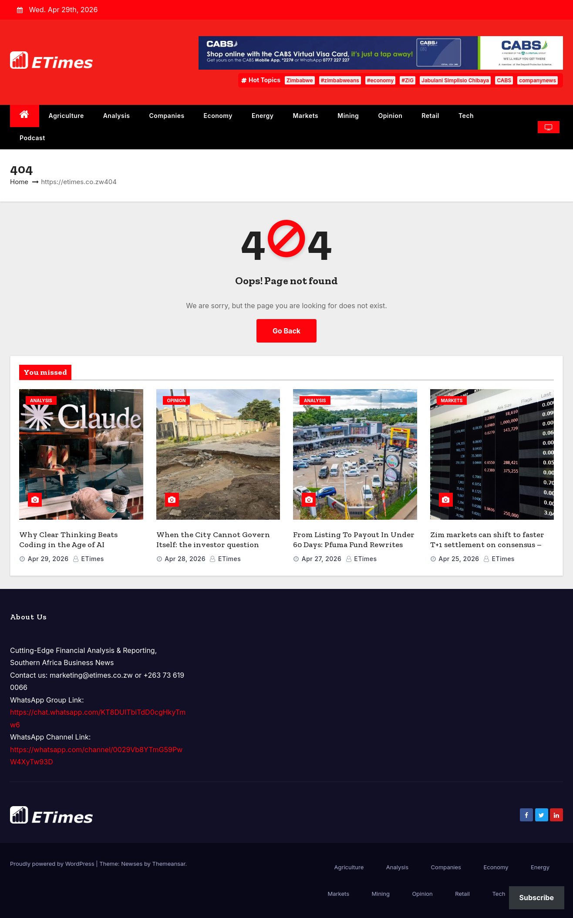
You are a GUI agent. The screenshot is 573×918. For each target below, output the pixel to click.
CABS (504, 80)
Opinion (390, 115)
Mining (348, 115)
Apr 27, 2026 (322, 558)
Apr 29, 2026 (48, 558)
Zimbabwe (299, 80)
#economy (380, 80)
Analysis (116, 115)
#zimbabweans (340, 80)
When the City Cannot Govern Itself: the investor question (213, 539)
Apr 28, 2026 (185, 558)
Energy (263, 115)
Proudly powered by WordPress (53, 863)
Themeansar (168, 863)
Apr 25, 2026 (458, 558)
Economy (218, 115)
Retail (430, 115)
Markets (306, 115)
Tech (466, 115)
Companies (167, 115)
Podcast (32, 137)
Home (19, 182)
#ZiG (407, 80)
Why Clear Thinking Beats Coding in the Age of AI (68, 539)
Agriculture (66, 115)
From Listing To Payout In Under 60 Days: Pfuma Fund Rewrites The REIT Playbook (354, 544)
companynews (537, 80)
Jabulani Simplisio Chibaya (455, 80)
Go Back (286, 330)
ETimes (88, 558)
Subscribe (536, 897)
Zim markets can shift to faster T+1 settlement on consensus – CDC (487, 544)
